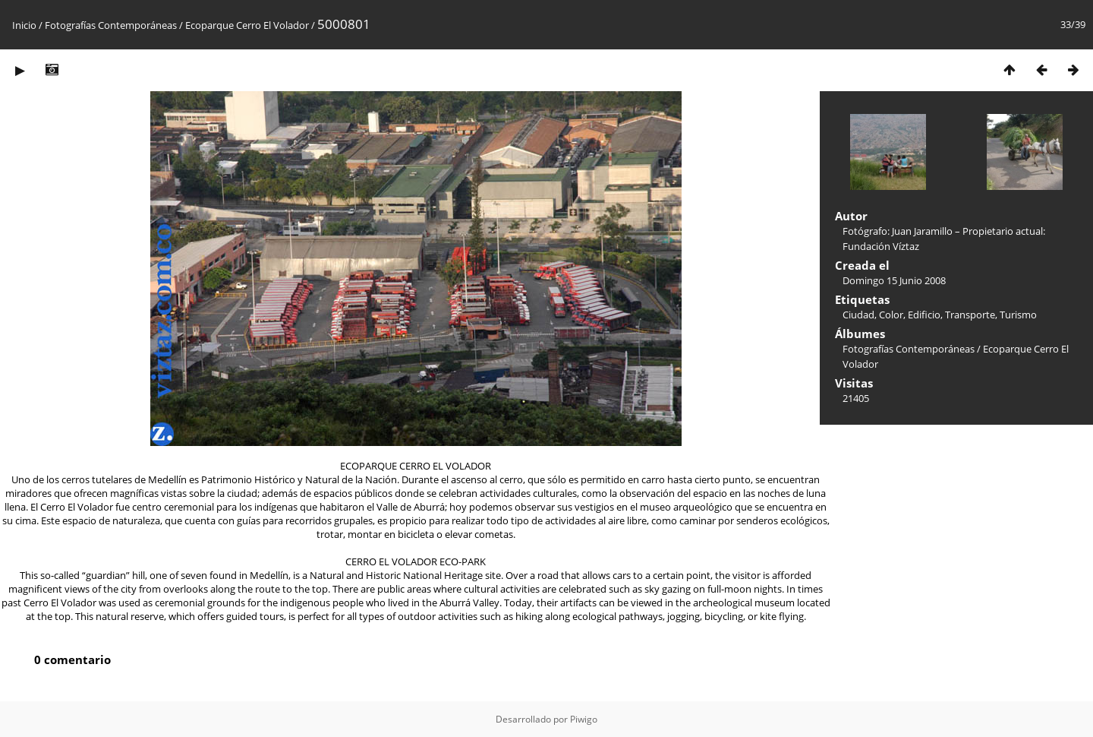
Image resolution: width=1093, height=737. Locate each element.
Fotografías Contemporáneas (111, 25)
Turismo (1018, 314)
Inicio (24, 25)
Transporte (970, 314)
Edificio (924, 314)
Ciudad (858, 314)
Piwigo (583, 719)
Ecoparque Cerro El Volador (247, 25)
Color (891, 314)
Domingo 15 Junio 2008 (894, 280)
